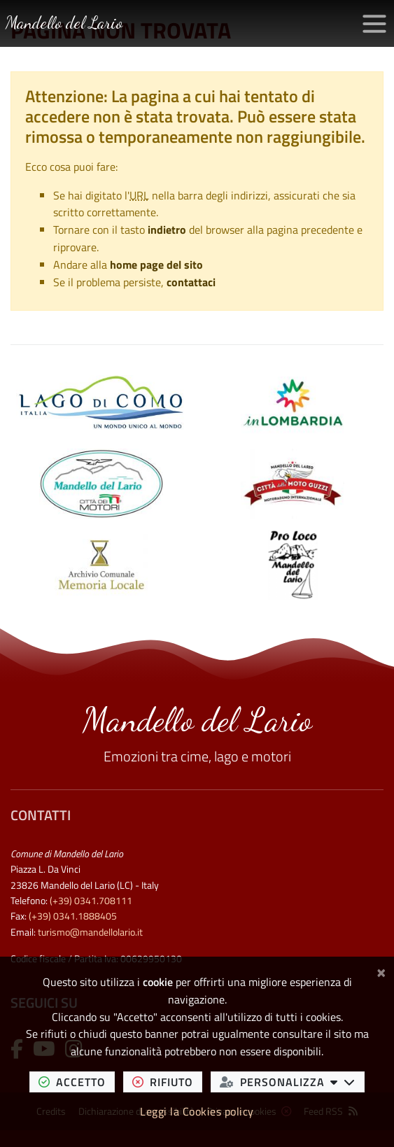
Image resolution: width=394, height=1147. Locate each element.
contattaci (191, 282)
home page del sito (156, 264)
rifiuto (167, 1081)
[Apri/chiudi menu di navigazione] (374, 24)
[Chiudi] (381, 970)
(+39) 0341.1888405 (73, 916)
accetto (76, 1081)
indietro (167, 229)
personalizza (292, 1081)
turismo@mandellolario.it (90, 932)
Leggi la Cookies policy (197, 1111)
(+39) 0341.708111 (91, 900)
